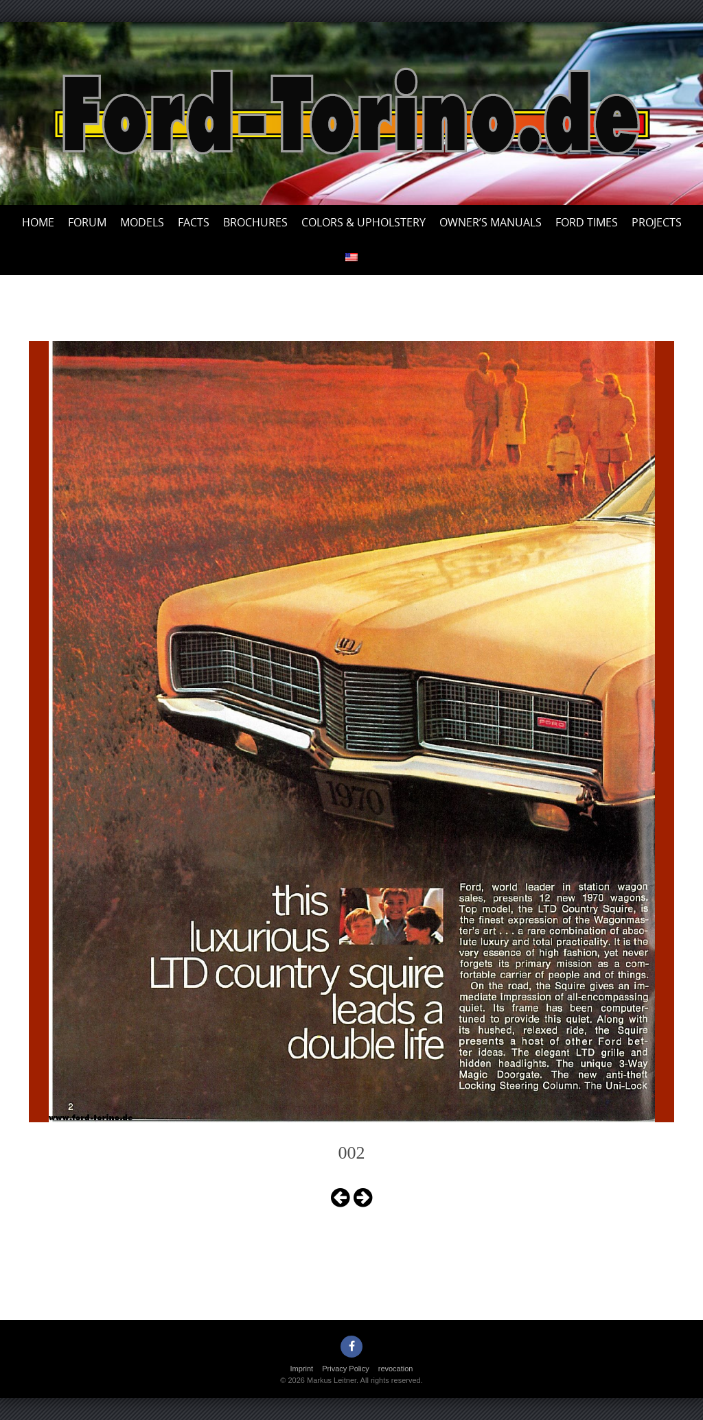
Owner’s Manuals (490, 222)
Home (38, 222)
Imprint (302, 1368)
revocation (395, 1368)
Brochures (255, 222)
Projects (657, 222)
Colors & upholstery (363, 222)
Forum (87, 222)
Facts (193, 222)
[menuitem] (351, 257)
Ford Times (586, 222)
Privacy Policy (345, 1368)
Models (142, 222)
